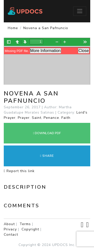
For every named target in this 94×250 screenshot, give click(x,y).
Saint (36, 117)
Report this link (19, 171)
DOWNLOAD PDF (47, 133)
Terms (25, 224)
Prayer (24, 117)
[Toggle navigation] (79, 11)
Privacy (10, 229)
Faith (65, 117)
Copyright (30, 229)
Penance (51, 117)
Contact (11, 234)
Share (47, 156)
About (9, 224)
